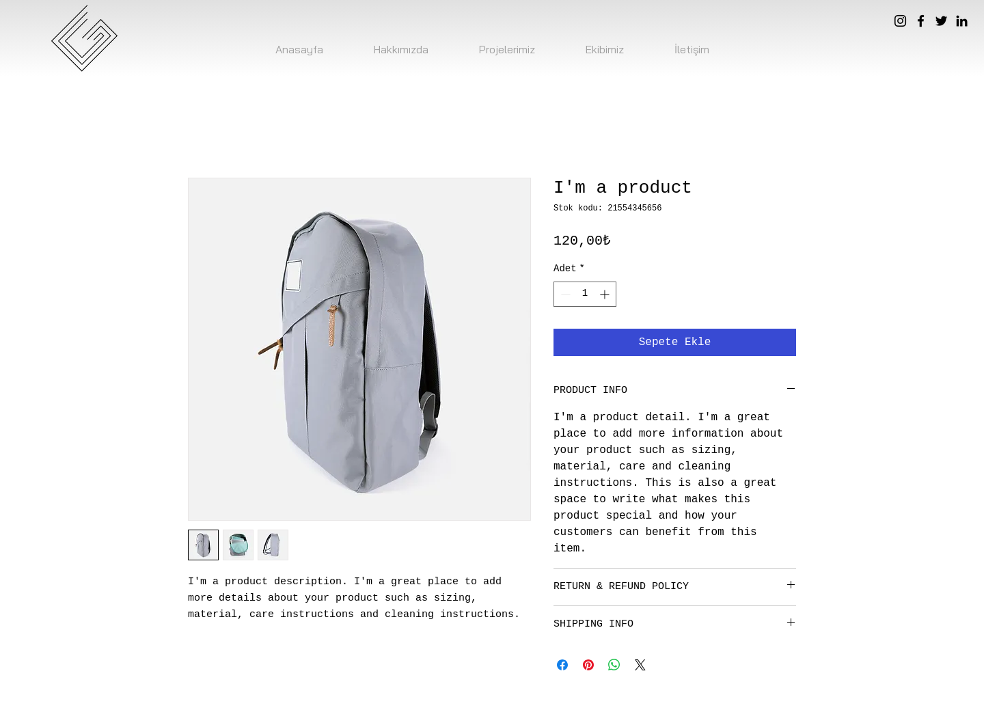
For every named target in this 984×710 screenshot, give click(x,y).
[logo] (83, 38)
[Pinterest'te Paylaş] (588, 665)
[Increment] (605, 294)
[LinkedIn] (962, 21)
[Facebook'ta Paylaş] (562, 665)
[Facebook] (921, 21)
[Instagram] (900, 21)
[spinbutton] (585, 294)
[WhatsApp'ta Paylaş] (614, 665)
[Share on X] (640, 665)
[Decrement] (564, 294)
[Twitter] (941, 21)
